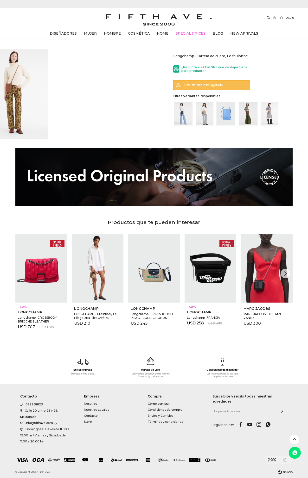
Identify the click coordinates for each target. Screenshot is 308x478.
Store (88, 421)
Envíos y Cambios (160, 415)
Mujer (90, 33)
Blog (218, 33)
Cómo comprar (159, 403)
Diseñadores (63, 33)
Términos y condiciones (165, 421)
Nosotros (90, 403)
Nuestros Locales (96, 409)
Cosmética (139, 33)
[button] (285, 273)
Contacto (91, 415)
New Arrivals (244, 33)
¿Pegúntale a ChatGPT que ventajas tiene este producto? (214, 69)
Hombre (112, 33)
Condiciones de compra (165, 409)
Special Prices (190, 33)
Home (162, 33)
